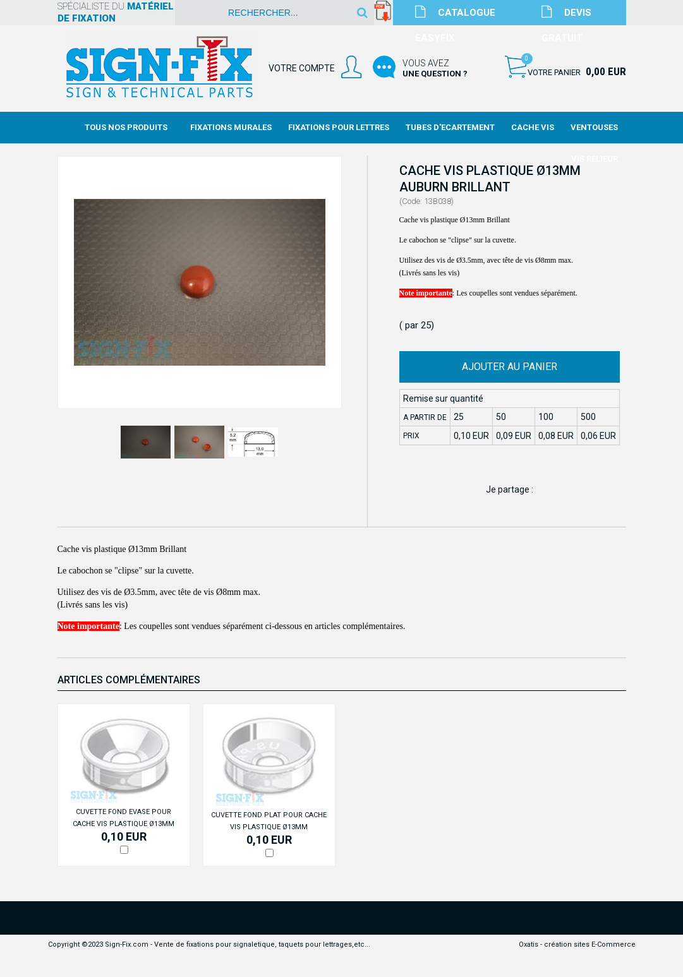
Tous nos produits (126, 127)
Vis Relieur (594, 159)
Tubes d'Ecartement (450, 127)
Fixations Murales (231, 127)
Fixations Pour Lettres (338, 127)
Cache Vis (532, 127)
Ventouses (594, 127)
